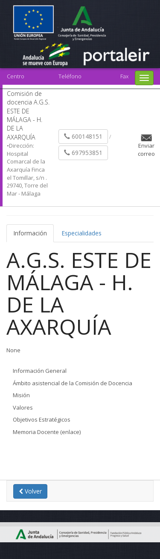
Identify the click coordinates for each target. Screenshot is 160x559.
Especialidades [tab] (81, 233)
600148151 (83, 136)
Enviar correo (146, 150)
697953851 (83, 153)
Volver (30, 491)
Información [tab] (30, 233)
